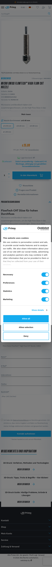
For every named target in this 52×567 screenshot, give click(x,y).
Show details (38, 310)
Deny (26, 336)
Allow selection (26, 327)
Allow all (26, 318)
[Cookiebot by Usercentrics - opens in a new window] (37, 228)
